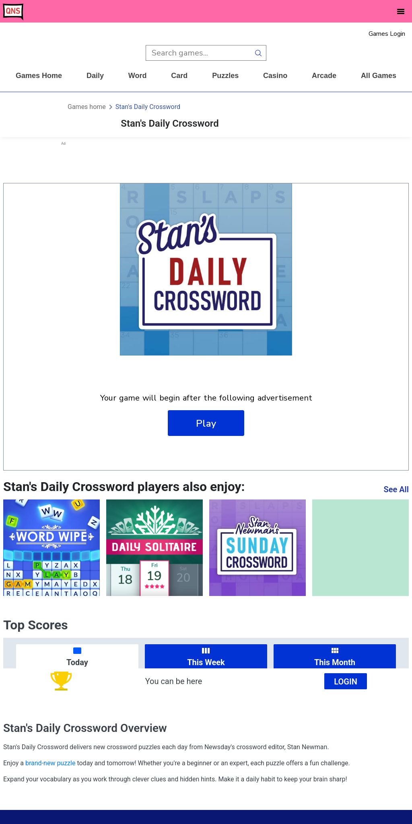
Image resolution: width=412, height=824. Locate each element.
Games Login (387, 33)
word (137, 76)
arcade (324, 76)
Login (345, 681)
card (179, 76)
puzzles (225, 76)
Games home (39, 76)
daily (95, 76)
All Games (378, 76)
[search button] (258, 53)
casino (275, 76)
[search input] (198, 53)
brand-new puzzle (50, 763)
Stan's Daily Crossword (147, 107)
